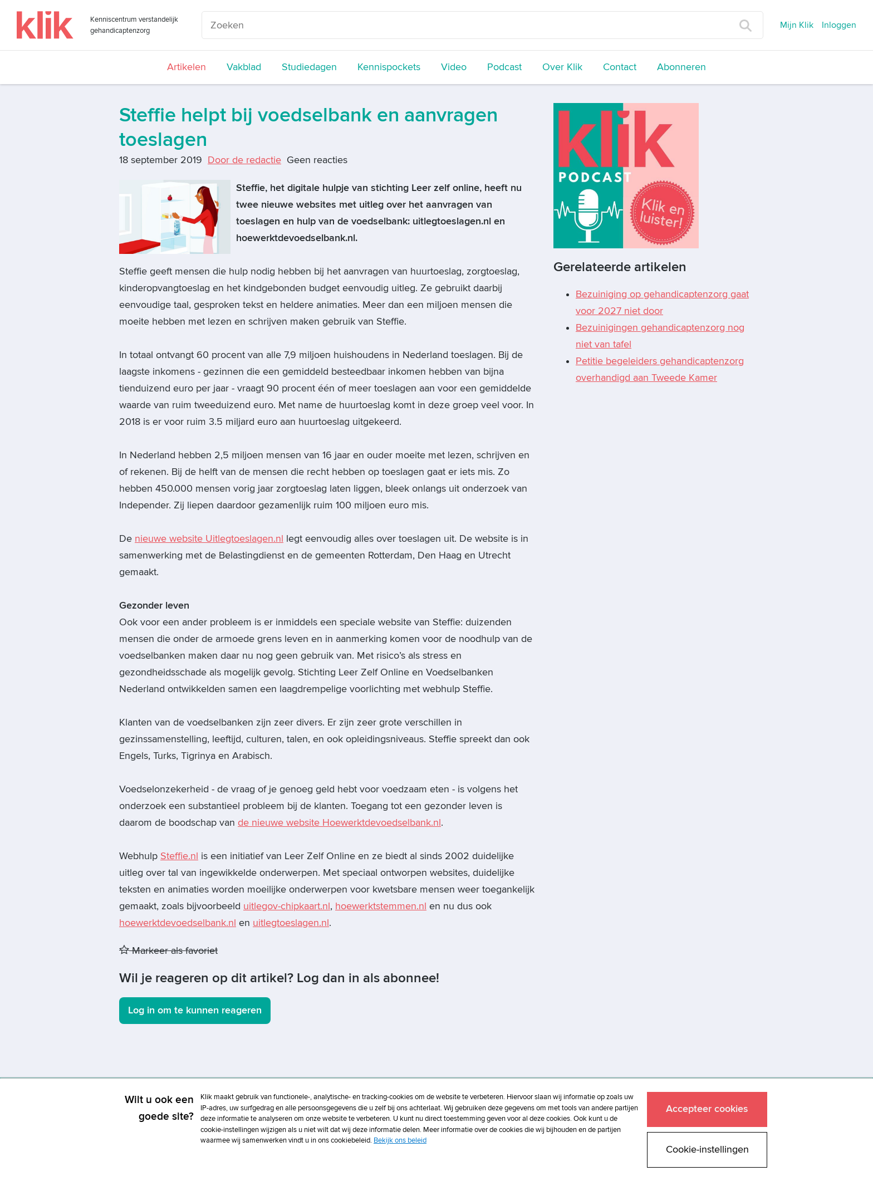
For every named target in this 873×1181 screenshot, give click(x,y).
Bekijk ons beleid (400, 1140)
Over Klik (562, 67)
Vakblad (244, 67)
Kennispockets (388, 67)
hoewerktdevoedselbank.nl (177, 923)
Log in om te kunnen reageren (195, 1010)
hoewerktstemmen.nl (380, 906)
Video (454, 67)
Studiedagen (309, 67)
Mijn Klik (796, 25)
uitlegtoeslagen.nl (291, 923)
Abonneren (681, 67)
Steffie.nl (179, 856)
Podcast (504, 67)
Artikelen (186, 67)
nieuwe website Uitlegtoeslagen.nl (209, 539)
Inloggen (839, 25)
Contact (619, 67)
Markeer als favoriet (168, 951)
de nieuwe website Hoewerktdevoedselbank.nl (339, 823)
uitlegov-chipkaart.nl (286, 906)
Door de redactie (244, 160)
